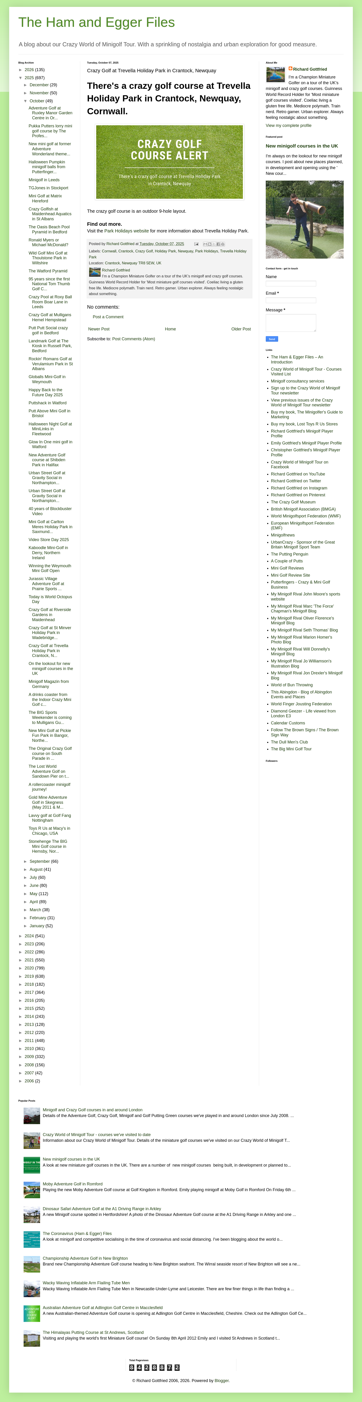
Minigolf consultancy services (297, 381)
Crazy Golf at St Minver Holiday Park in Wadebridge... (50, 633)
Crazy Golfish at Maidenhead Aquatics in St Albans (50, 214)
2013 (30, 1024)
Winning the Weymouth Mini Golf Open (50, 568)
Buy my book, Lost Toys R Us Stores (304, 424)
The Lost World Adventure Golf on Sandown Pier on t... (49, 771)
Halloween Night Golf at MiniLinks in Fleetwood (50, 429)
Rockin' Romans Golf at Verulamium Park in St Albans (51, 364)
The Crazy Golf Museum (293, 502)
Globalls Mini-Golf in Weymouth (47, 379)
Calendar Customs (288, 723)
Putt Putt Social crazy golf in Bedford (48, 330)
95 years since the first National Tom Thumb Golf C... (49, 284)
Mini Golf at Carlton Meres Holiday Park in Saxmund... (50, 526)
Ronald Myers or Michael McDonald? (48, 242)
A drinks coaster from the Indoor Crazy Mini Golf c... (50, 699)
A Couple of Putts (287, 561)
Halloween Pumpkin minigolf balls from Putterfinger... (47, 167)
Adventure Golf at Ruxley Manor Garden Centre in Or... (50, 113)
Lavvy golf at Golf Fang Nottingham (50, 818)
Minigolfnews (283, 535)
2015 (30, 1008)
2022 (30, 952)
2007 (30, 1073)
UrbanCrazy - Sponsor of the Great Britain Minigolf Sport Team (303, 545)
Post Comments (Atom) (133, 339)
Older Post (241, 329)
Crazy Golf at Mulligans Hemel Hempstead (50, 317)
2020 (30, 968)
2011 (30, 1040)
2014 (30, 1016)
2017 (30, 992)
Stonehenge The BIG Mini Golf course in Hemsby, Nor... (48, 846)
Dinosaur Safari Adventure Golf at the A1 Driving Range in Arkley (102, 1209)
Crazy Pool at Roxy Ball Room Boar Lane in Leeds (50, 302)
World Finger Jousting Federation (301, 704)
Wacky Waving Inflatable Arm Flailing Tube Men (86, 1283)
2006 (30, 1081)
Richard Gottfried (310, 69)
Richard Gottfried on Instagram (299, 488)
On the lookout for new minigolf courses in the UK (51, 668)
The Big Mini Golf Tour (291, 749)
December (40, 85)
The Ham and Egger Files (96, 22)
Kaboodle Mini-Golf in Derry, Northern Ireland (48, 552)
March (36, 910)
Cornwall (109, 251)
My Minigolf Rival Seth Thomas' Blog (304, 630)
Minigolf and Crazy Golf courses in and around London (93, 1110)
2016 (30, 1000)
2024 (30, 936)
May (34, 893)
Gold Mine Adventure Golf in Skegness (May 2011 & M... (48, 802)
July (34, 877)
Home (170, 329)
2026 (30, 69)
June (35, 885)
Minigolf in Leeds (44, 180)
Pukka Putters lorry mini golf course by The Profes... (50, 131)
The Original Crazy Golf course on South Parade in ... (50, 753)
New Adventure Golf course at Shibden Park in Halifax (47, 460)
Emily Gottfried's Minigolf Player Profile (306, 443)
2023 (30, 944)
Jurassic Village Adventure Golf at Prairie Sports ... (46, 583)
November (40, 93)
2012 (30, 1032)
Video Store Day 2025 (49, 539)
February (38, 918)
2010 (30, 1048)
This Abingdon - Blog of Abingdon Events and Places (301, 694)
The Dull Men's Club (289, 742)
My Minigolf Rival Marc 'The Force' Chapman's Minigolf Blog (302, 609)
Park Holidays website (126, 230)
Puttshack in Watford (47, 403)
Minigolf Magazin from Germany (49, 684)
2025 (30, 77)
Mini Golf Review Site (290, 575)
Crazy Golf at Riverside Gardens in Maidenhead (50, 614)
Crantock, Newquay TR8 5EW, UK (133, 263)
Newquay (185, 251)
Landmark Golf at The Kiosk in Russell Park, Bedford (50, 346)
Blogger (222, 1380)
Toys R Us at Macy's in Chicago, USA (49, 831)
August (37, 869)
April (34, 901)
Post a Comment (108, 317)
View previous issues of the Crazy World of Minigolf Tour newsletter (302, 403)
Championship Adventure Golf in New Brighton (85, 1258)
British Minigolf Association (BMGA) (303, 509)
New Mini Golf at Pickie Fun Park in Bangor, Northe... (50, 735)
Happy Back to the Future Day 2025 (46, 392)
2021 (30, 960)
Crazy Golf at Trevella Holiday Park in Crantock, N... (48, 650)
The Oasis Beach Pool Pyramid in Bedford (49, 229)
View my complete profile (289, 125)
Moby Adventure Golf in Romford (73, 1184)
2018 (30, 984)
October (37, 101)
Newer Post (99, 329)
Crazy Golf (144, 251)
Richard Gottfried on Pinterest (298, 495)
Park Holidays (206, 251)
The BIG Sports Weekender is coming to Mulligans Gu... (50, 717)
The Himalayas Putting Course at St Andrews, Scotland (93, 1332)
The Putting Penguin (289, 554)
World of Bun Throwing (292, 685)
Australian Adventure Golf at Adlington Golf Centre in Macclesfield (103, 1307)
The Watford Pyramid (48, 271)
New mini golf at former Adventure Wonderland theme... (50, 149)
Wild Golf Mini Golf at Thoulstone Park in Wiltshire (48, 258)
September (40, 861)
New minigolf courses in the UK (302, 145)
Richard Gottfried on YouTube (298, 474)
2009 (30, 1056)
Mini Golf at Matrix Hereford (45, 198)
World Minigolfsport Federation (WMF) (306, 516)
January (37, 926)
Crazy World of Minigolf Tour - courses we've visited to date (97, 1134)
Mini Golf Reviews (287, 568)
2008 (30, 1065)
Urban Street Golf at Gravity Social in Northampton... (47, 478)
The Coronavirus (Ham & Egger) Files (77, 1233)
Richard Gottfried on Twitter (296, 481)
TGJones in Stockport (48, 188)
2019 (30, 976)
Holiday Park (165, 251)
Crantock (125, 251)
